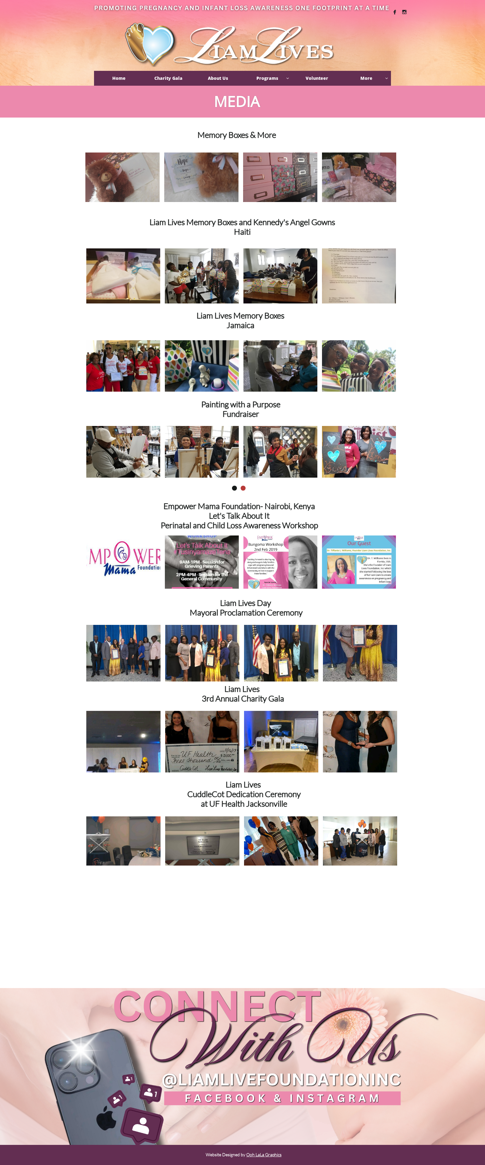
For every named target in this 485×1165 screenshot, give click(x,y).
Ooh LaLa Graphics (263, 1154)
